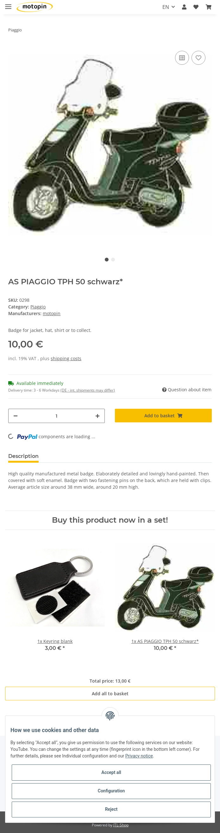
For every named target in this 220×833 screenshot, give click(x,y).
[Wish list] (196, 7)
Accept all (111, 772)
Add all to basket (110, 694)
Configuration (111, 790)
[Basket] (208, 7)
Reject (111, 809)
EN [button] (165, 6)
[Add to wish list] (198, 58)
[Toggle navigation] (8, 4)
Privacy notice (139, 755)
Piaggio (38, 307)
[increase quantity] (97, 416)
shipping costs (66, 358)
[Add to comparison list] (182, 58)
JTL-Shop (121, 825)
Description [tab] (23, 456)
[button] (184, 7)
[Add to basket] (163, 415)
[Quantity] (56, 416)
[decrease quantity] (15, 416)
